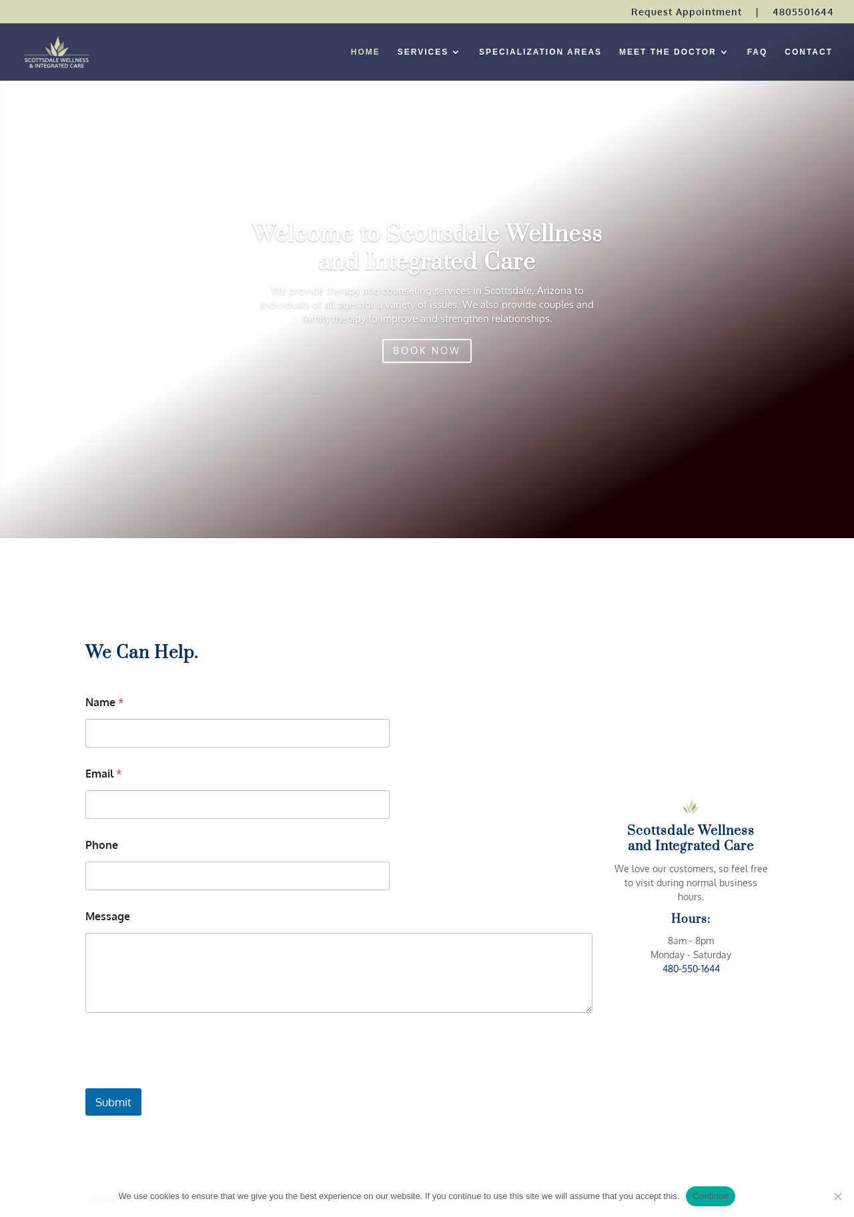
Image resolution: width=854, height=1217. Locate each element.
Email (103, 774)
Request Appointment (686, 12)
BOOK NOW (427, 363)
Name (104, 702)
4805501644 (803, 12)
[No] (837, 1196)
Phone (101, 845)
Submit (113, 1102)
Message (107, 916)
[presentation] (186, 1080)
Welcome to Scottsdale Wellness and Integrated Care (427, 260)
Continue (711, 1196)
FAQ (757, 52)
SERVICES (423, 52)
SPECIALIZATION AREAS (540, 52)
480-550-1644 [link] (691, 968)
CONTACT (809, 52)
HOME (365, 52)
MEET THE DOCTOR (668, 52)
